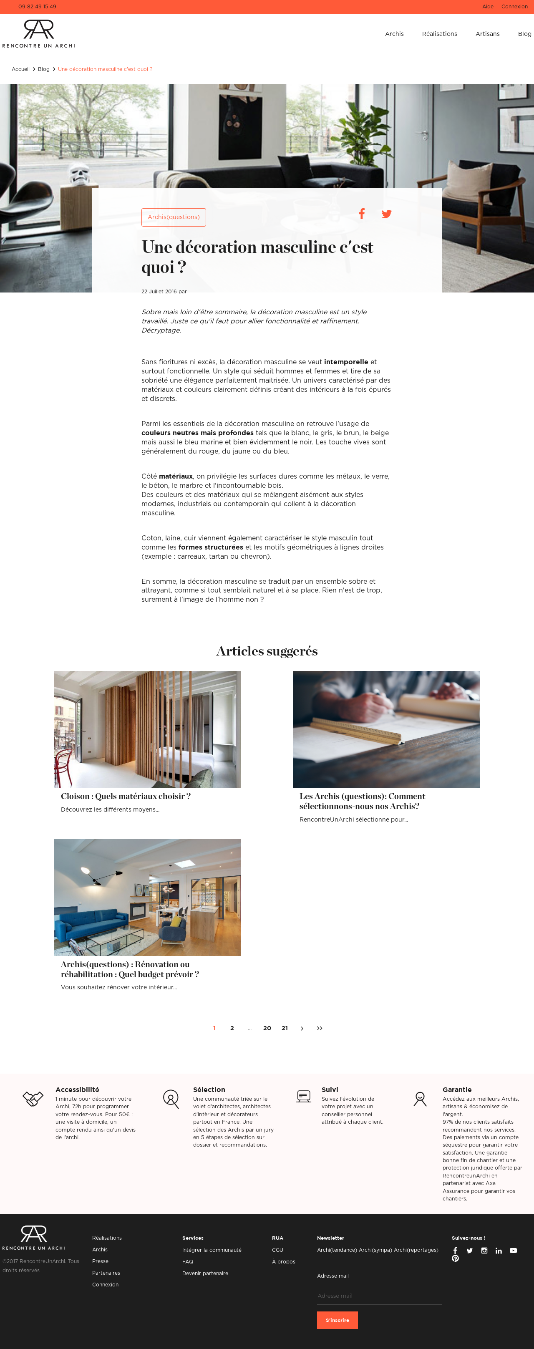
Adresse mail (333, 1275)
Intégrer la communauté (212, 1250)
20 (267, 1028)
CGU (277, 1250)
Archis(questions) (174, 217)
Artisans (488, 34)
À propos (283, 1261)
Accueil (21, 69)
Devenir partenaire (205, 1273)
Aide (488, 6)
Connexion (514, 6)
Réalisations (439, 34)
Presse (100, 1261)
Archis (394, 34)
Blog (524, 34)
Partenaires (106, 1273)
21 (285, 1028)
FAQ (187, 1261)
